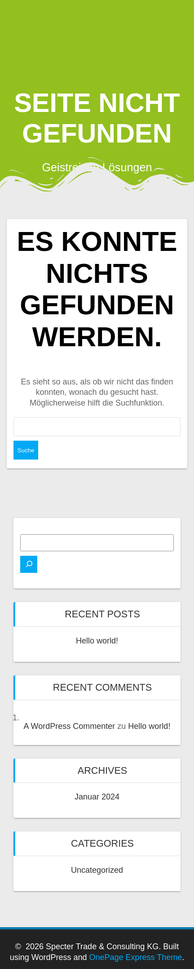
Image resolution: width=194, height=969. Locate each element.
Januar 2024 (97, 796)
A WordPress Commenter (69, 726)
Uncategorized (97, 870)
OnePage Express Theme (135, 957)
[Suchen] (28, 564)
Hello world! (97, 640)
